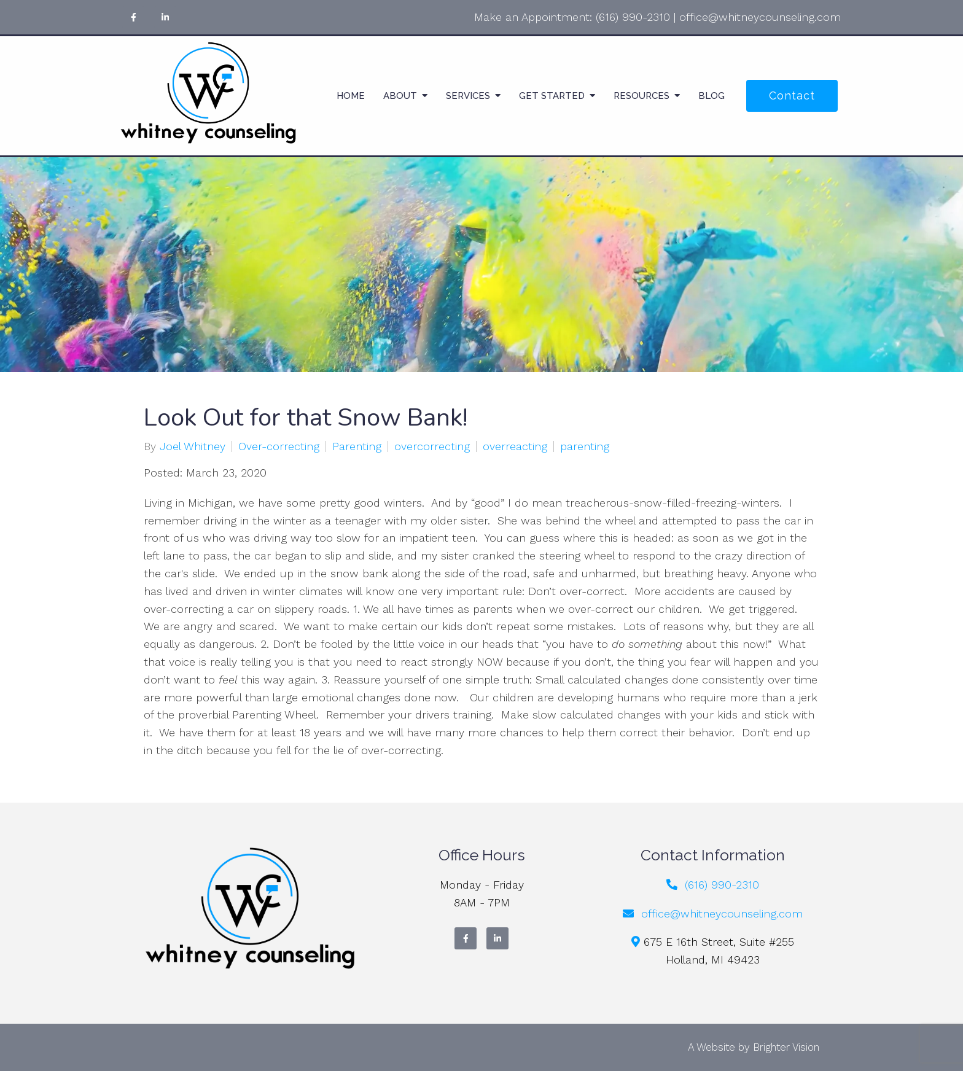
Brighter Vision (786, 1047)
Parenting (356, 446)
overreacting (515, 446)
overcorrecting (432, 446)
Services (468, 95)
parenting (584, 446)
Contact (792, 95)
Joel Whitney (192, 446)
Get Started (552, 95)
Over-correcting (278, 446)
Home (351, 95)
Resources (641, 95)
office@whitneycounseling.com (760, 16)
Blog (711, 95)
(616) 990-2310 (633, 16)
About (400, 95)
